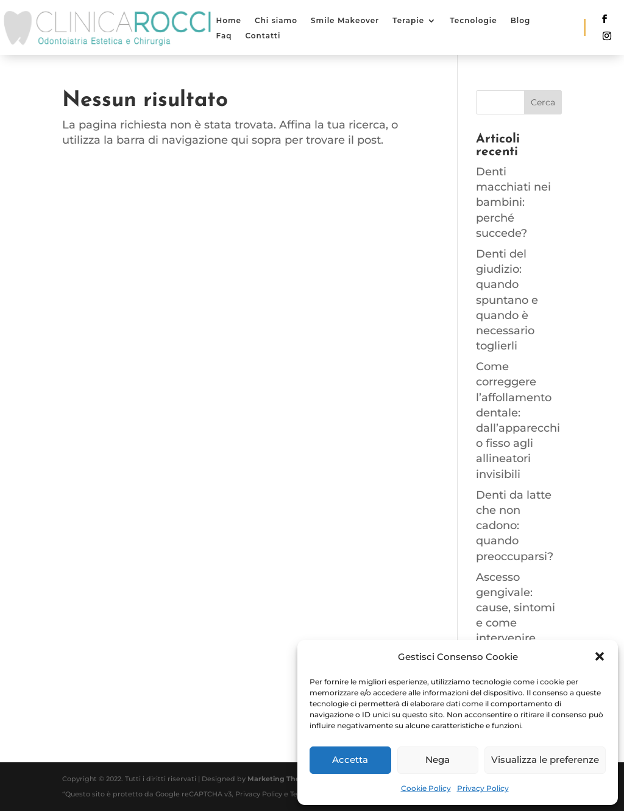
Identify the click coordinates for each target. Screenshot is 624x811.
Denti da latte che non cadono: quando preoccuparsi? (514, 525)
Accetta (350, 759)
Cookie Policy (426, 788)
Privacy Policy (483, 788)
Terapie (408, 20)
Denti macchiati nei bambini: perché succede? (513, 202)
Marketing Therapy (281, 778)
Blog (521, 20)
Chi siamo (276, 20)
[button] (600, 656)
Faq (224, 35)
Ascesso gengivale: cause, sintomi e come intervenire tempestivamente (516, 623)
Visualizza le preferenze (545, 759)
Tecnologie (473, 20)
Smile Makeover (345, 20)
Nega (437, 759)
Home (228, 20)
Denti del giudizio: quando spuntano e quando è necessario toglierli (507, 300)
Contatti (262, 35)
